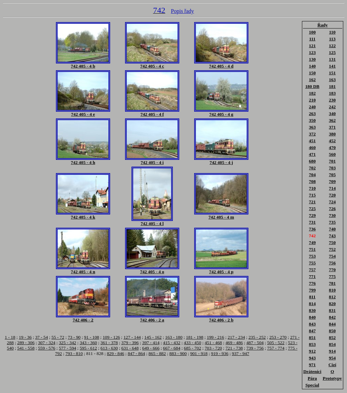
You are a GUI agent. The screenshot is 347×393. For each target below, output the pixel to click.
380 (332, 133)
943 (312, 357)
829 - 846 (115, 353)
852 (332, 337)
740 (332, 228)
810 (332, 290)
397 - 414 (151, 342)
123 (312, 52)
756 (332, 262)
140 (312, 66)
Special (312, 385)
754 (332, 256)
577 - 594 (67, 348)
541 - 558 (26, 348)
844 (332, 323)
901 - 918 (198, 353)
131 (332, 59)
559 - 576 (46, 348)
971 (312, 364)
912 (312, 351)
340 (332, 113)
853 (312, 344)
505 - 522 (275, 342)
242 (332, 106)
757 (312, 269)
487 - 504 (255, 342)
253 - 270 (278, 337)
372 (312, 133)
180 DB (312, 86)
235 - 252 (257, 337)
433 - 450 (192, 342)
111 (312, 38)
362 (332, 120)
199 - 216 (215, 337)
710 (312, 188)
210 (312, 99)
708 (312, 181)
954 (332, 357)
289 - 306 (26, 342)
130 (312, 59)
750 (332, 242)
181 (332, 86)
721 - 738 (234, 348)
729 (312, 215)
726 (332, 208)
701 (332, 161)
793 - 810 (74, 353)
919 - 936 (219, 353)
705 (332, 174)
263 (312, 113)
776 (312, 283)
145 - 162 (153, 337)
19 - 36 (25, 337)
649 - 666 (151, 348)
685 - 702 (192, 348)
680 (312, 161)
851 (312, 337)
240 (312, 106)
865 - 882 (157, 353)
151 (332, 72)
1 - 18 (10, 337)
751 (312, 249)
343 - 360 (88, 342)
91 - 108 (91, 337)
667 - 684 (171, 348)
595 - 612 (88, 348)
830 (312, 310)
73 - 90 (74, 337)
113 (332, 38)
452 (332, 140)
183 (332, 93)
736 (312, 228)
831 (332, 310)
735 (332, 222)
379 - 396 (130, 342)
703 (332, 167)
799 (312, 290)
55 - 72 (58, 337)
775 (332, 276)
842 (332, 317)
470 (332, 147)
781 (332, 283)
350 (312, 120)
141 (332, 66)
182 (312, 93)
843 (312, 323)
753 (312, 256)
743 (332, 235)
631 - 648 (130, 348)
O (332, 371)
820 (332, 303)
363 (312, 127)
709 (332, 181)
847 (312, 330)
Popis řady (182, 11)
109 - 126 (111, 337)
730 (332, 215)
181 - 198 (194, 337)
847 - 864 (136, 353)
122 (332, 45)
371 (332, 127)
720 (332, 195)
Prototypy (332, 378)
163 (332, 79)
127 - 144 (132, 337)
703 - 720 (213, 348)
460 (312, 147)
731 (312, 222)
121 (312, 45)
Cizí (332, 364)
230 (332, 99)
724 (332, 201)
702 (312, 167)
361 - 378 (109, 342)
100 (312, 32)
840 (312, 317)
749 (312, 242)
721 (312, 201)
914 (332, 351)
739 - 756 (255, 348)
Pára (312, 378)
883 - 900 (178, 353)
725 (312, 208)
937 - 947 (240, 353)
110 (332, 32)
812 (332, 296)
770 (332, 269)
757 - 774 (275, 348)
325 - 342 (67, 342)
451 (312, 140)
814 (312, 303)
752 (332, 249)
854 (332, 344)
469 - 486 (234, 342)
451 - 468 (213, 342)
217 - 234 (236, 337)
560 (332, 154)
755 (312, 262)
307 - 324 (46, 342)
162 (312, 79)
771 (312, 276)
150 (312, 72)
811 (312, 296)
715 (312, 195)
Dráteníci (312, 371)
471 (312, 154)
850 (332, 330)
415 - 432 (171, 342)
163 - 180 (173, 337)
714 (332, 188)
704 (312, 174)
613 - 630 (109, 348)
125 (332, 52)
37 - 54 (41, 337)
